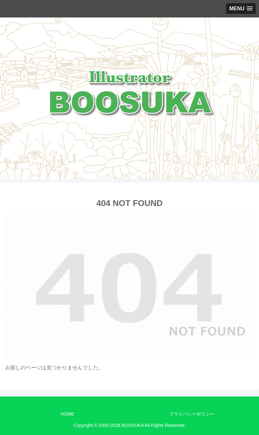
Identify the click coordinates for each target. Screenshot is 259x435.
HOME (67, 414)
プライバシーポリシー (191, 414)
